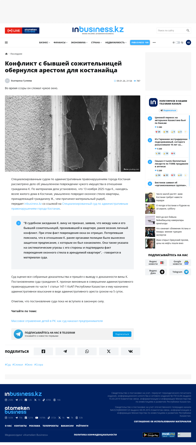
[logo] (98, 31)
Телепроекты (50, 425)
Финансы (60, 42)
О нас (8, 425)
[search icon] (188, 30)
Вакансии (67, 425)
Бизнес (43, 42)
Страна (95, 42)
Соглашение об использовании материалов (162, 421)
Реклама (34, 425)
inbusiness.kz (33, 203)
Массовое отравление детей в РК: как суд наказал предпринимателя (57, 321)
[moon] (182, 42)
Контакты (20, 425)
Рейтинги (82, 425)
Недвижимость (115, 42)
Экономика (78, 42)
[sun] (173, 42)
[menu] (6, 42)
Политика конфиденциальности (95, 434)
